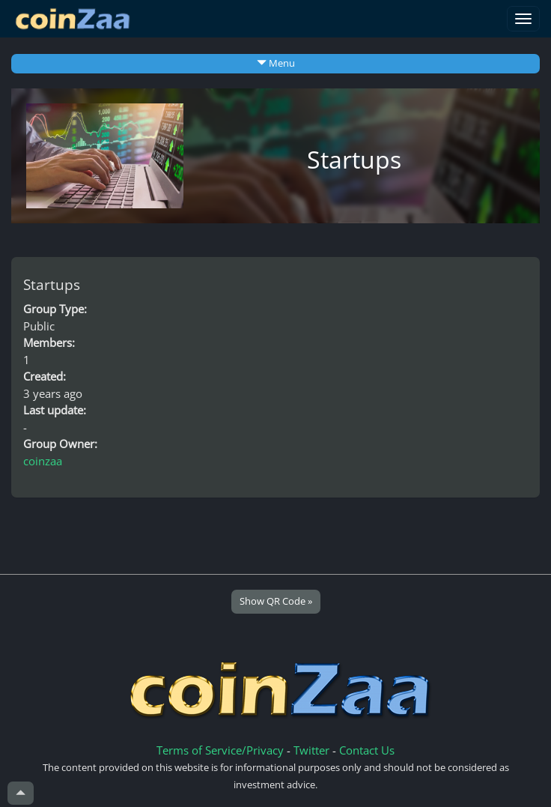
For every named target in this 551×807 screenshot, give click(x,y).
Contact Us (367, 750)
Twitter (311, 750)
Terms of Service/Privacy (220, 750)
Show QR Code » (276, 601)
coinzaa (42, 460)
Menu (276, 63)
